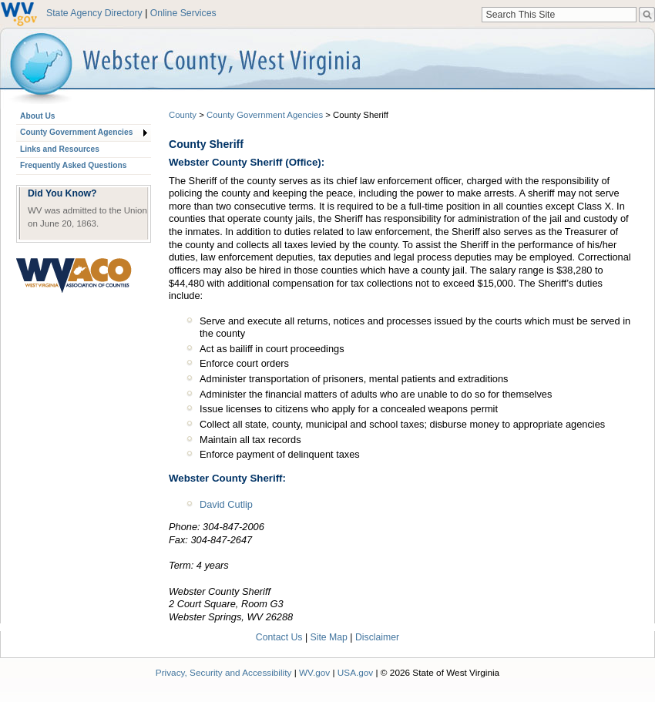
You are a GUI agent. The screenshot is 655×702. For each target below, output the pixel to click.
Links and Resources (59, 149)
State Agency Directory (94, 13)
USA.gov (356, 672)
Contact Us (279, 637)
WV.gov (314, 672)
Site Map (329, 637)
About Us (37, 116)
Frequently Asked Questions (73, 165)
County (182, 114)
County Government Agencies (76, 132)
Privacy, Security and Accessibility (224, 672)
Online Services (183, 13)
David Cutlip (226, 504)
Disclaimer (377, 637)
